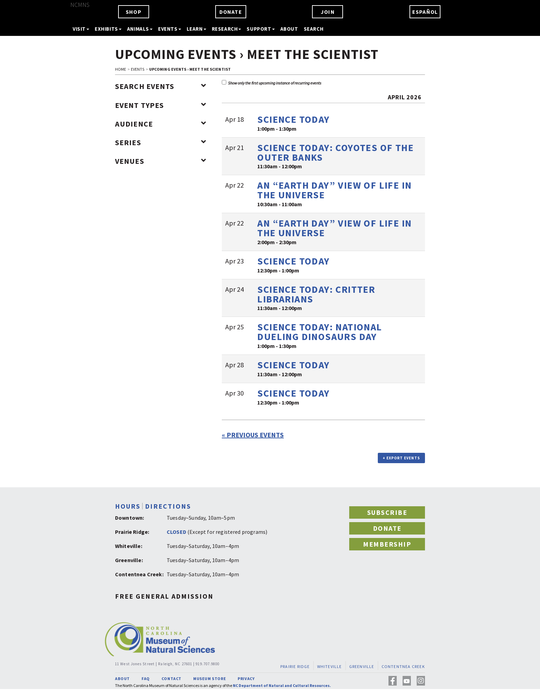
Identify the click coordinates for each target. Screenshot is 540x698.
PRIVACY (246, 678)
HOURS (128, 506)
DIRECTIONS (168, 506)
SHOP (134, 11)
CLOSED (176, 531)
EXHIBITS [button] (108, 29)
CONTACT (171, 678)
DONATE (230, 11)
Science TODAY (293, 119)
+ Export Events (401, 458)
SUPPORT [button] (260, 29)
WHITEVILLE (329, 666)
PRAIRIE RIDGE (295, 666)
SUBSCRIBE (387, 512)
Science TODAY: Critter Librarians (316, 294)
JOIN (328, 11)
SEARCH (314, 29)
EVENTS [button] (169, 29)
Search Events (160, 86)
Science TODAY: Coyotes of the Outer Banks (335, 152)
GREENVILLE (361, 666)
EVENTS (138, 69)
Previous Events (253, 434)
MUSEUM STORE (209, 678)
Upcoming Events (175, 54)
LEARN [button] (196, 29)
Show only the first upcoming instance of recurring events (271, 83)
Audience (160, 123)
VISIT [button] (81, 29)
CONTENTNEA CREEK (403, 666)
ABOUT (289, 29)
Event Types (160, 105)
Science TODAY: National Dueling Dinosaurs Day (319, 331)
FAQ (146, 678)
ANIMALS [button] (140, 29)
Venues (160, 161)
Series (160, 142)
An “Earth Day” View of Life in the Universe (334, 190)
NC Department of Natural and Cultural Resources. (282, 685)
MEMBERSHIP (387, 544)
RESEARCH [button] (226, 29)
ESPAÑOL (425, 11)
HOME (120, 69)
